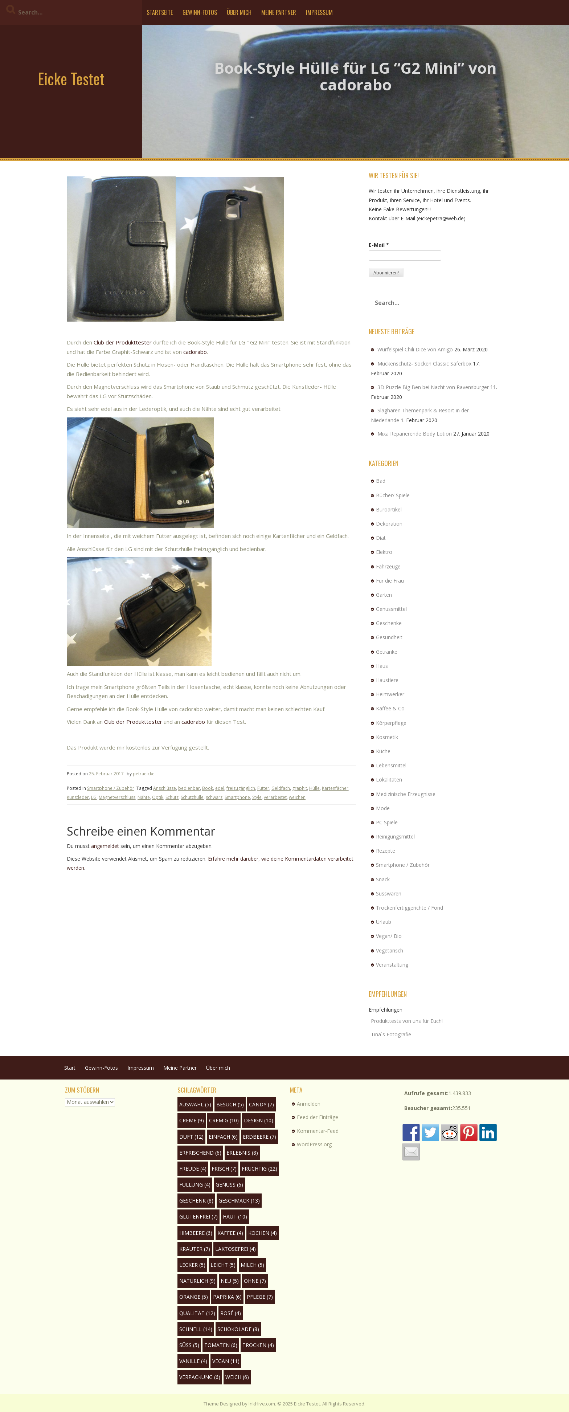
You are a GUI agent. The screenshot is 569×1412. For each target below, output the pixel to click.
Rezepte (385, 850)
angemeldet (105, 845)
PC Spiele (387, 822)
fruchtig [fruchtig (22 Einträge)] (259, 1168)
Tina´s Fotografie (391, 1034)
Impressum (319, 12)
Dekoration (389, 523)
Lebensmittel (391, 765)
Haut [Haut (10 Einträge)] (235, 1216)
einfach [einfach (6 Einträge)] (223, 1136)
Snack (383, 879)
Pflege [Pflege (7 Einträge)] (260, 1296)
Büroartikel (389, 509)
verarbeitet (275, 797)
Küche (383, 751)
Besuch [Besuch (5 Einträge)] (230, 1104)
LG (94, 797)
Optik (157, 797)
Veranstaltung (392, 964)
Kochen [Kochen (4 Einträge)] (262, 1232)
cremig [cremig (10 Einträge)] (224, 1120)
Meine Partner (278, 12)
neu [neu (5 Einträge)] (230, 1280)
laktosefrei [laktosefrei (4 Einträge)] (235, 1248)
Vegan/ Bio (389, 936)
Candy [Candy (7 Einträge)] (261, 1104)
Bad (380, 480)
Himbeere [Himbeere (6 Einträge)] (195, 1232)
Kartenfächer (335, 788)
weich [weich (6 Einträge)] (237, 1377)
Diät (381, 537)
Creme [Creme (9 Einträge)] (191, 1120)
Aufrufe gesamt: (426, 1093)
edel (219, 788)
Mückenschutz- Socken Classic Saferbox (424, 363)
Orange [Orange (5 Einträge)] (193, 1296)
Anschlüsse (164, 788)
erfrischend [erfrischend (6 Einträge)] (200, 1152)
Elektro (384, 551)
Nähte (144, 797)
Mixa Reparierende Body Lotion (414, 433)
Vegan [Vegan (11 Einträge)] (226, 1361)
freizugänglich (240, 788)
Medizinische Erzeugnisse (405, 794)
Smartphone (237, 797)
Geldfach (280, 788)
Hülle (314, 788)
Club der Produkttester (123, 342)
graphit (299, 788)
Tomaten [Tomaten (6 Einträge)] (220, 1345)
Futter (263, 788)
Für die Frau (390, 580)
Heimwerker (390, 694)
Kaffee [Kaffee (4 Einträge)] (230, 1232)
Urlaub (383, 921)
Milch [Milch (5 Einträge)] (252, 1264)
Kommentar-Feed (318, 1130)
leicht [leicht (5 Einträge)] (223, 1264)
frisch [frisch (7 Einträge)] (224, 1168)
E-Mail (379, 244)
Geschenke (389, 623)
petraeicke (144, 774)
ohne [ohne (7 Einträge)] (255, 1280)
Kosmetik (387, 737)
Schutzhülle (192, 797)
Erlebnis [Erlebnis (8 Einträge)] (242, 1152)
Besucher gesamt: (428, 1108)
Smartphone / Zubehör (110, 788)
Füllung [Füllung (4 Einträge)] (194, 1184)
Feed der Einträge (317, 1117)
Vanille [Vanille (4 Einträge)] (193, 1361)
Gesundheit (389, 637)
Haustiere (387, 680)
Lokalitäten (389, 779)
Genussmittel (391, 608)
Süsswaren (388, 893)
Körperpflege (391, 722)
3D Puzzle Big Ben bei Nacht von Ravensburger (433, 387)
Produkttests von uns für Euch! (407, 1020)
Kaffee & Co (390, 708)
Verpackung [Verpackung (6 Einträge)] (199, 1377)
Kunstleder (78, 797)
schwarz (214, 797)
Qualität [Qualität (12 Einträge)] (197, 1313)
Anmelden (308, 1103)
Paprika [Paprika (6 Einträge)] (227, 1296)
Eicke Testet (71, 78)
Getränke (386, 651)
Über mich (239, 12)
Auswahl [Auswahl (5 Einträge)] (195, 1104)
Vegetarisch (389, 950)
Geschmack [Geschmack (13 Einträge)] (239, 1200)
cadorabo (195, 351)
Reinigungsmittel (395, 836)
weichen (297, 797)
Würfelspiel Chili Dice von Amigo (415, 349)
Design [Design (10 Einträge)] (258, 1120)
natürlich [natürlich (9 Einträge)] (197, 1280)
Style (257, 797)
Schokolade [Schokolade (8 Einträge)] (238, 1329)
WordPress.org (314, 1144)
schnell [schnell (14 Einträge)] (195, 1329)
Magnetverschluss (117, 797)
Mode (383, 808)
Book (207, 788)
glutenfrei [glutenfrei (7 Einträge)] (198, 1216)
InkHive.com (262, 1403)
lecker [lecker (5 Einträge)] (192, 1264)
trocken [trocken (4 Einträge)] (258, 1345)
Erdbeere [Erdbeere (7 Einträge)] (259, 1136)
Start (69, 1067)
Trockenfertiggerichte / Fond (409, 907)
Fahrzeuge (388, 566)
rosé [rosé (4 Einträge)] (230, 1313)
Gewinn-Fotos (200, 12)
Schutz (172, 797)
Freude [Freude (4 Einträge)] (192, 1168)
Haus (382, 665)
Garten (384, 594)
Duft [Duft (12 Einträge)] (191, 1136)
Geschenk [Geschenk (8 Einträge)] (196, 1200)
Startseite (160, 12)
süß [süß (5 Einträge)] (189, 1345)
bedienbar (189, 788)
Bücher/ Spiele (393, 495)
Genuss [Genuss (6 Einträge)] (229, 1184)
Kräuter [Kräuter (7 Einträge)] (194, 1248)
